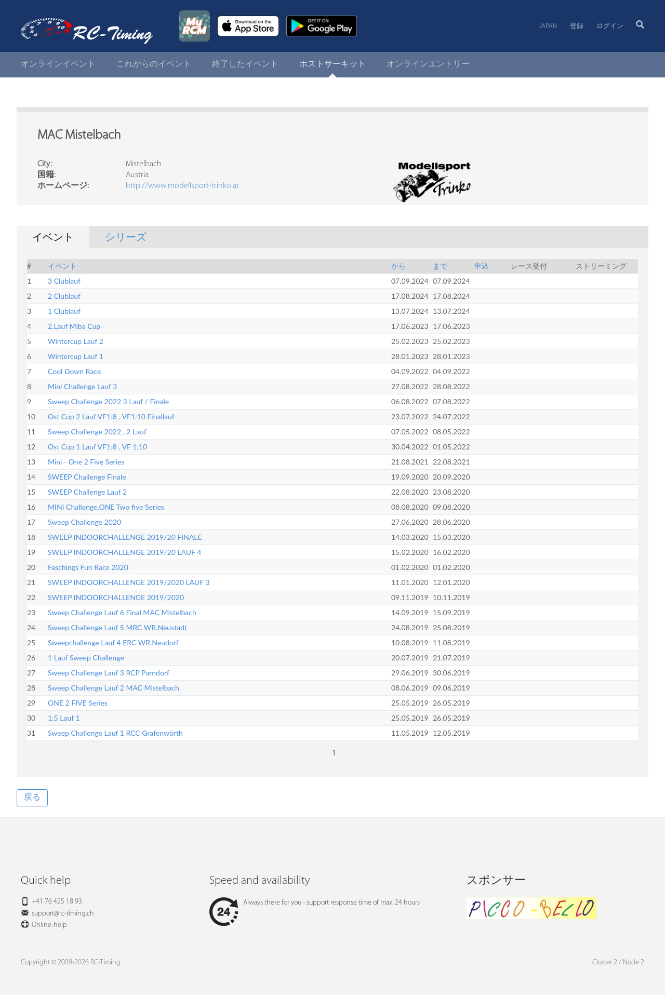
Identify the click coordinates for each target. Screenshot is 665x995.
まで (440, 265)
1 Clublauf (64, 311)
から (398, 265)
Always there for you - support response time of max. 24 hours (314, 902)
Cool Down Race (74, 371)
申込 (481, 265)
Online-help (49, 925)
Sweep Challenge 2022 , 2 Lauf (97, 431)
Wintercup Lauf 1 (75, 356)
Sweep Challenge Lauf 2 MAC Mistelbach (113, 687)
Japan (548, 26)
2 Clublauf (64, 295)
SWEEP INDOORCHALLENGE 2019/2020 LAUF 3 (129, 582)
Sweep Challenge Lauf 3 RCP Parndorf (108, 672)
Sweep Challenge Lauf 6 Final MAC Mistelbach (122, 612)
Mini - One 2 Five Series (86, 461)
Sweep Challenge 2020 (84, 522)
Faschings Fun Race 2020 (88, 567)
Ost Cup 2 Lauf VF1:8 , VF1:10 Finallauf (111, 416)
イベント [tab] (53, 238)
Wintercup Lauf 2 (75, 341)
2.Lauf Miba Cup (74, 326)
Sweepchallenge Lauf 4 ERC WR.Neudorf (113, 642)
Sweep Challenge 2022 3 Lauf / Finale (108, 401)
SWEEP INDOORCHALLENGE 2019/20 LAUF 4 (124, 552)
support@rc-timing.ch (63, 914)
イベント (62, 265)
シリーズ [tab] (126, 238)
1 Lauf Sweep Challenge (86, 657)
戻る (32, 797)
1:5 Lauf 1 (64, 717)
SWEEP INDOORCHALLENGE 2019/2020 (116, 597)
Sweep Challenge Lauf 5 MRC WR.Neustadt (117, 627)
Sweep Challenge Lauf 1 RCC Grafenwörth (115, 732)
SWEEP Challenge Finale (87, 476)
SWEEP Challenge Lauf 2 (87, 491)
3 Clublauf (64, 280)
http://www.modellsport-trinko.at (182, 186)
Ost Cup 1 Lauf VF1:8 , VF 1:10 (97, 446)
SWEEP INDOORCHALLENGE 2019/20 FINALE (125, 537)
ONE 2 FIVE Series (78, 702)
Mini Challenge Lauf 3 (82, 386)
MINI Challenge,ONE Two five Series (106, 506)
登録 (576, 26)
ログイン (609, 26)
